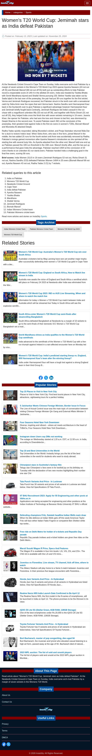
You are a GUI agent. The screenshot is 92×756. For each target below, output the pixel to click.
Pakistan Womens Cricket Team (41, 229)
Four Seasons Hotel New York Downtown (39, 422)
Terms (4, 731)
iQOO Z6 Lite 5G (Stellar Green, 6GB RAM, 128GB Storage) (48, 610)
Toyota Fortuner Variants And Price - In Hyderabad (44, 624)
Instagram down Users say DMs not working (41, 437)
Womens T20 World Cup (13, 235)
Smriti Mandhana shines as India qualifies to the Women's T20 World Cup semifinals (51, 336)
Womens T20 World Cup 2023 (69, 229)
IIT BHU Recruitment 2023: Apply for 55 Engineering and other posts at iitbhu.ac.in (54, 497)
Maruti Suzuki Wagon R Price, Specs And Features (44, 548)
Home (7, 12)
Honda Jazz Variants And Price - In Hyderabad (42, 579)
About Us (6, 695)
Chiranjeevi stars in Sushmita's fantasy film (41, 465)
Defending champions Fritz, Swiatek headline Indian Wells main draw (53, 515)
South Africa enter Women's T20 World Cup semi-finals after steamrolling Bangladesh (47, 315)
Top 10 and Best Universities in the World (39, 451)
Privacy (5, 724)
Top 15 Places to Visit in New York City (38, 392)
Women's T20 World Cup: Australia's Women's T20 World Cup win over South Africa (53, 253)
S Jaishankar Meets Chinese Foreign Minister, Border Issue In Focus (52, 406)
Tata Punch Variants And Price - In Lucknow (41, 481)
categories (18, 12)
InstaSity (40, 753)
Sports (28, 12)
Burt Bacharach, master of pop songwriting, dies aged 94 (47, 638)
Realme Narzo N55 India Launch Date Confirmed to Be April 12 (50, 593)
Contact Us (7, 702)
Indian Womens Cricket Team (14, 229)
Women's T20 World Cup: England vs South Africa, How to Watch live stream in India (52, 274)
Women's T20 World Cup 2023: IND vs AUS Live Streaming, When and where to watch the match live (52, 294)
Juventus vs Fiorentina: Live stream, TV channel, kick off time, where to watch (54, 564)
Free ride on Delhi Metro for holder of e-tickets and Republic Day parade (51, 533)
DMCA (5, 737)
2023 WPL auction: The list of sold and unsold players (46, 652)
